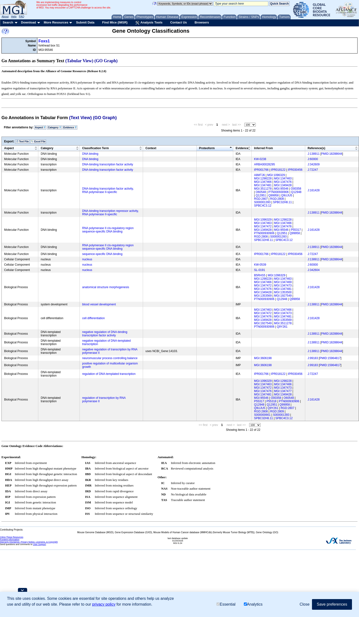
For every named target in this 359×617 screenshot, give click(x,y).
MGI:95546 (281, 188)
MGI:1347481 (263, 185)
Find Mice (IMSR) (115, 22)
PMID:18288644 (331, 153)
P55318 (271, 401)
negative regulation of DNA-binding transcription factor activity (104, 333)
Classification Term (95, 148)
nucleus (87, 259)
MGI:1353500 (283, 292)
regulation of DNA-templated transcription (109, 374)
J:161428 (313, 190)
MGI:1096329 (276, 175)
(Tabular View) (79, 60)
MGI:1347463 (283, 178)
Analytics (253, 604)
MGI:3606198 (263, 358)
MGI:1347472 (263, 226)
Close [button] (305, 604)
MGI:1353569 (263, 295)
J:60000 (313, 159)
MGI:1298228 (263, 178)
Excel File (38, 141)
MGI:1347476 (283, 182)
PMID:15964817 (330, 358)
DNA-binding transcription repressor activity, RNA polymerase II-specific (110, 212)
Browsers (202, 22)
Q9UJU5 (286, 195)
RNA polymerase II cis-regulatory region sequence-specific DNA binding (108, 229)
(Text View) (80, 117)
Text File (22, 141)
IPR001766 (261, 169)
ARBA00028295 (264, 164)
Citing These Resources (11, 537)
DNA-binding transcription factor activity (107, 164)
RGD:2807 (261, 199)
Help (13, 16)
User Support (39, 544)
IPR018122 (278, 169)
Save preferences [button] (332, 604)
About (5, 16)
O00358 (296, 188)
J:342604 (313, 270)
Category (54, 127)
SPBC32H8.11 (282, 202)
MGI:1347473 (283, 285)
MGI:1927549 (283, 295)
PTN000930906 (278, 192)
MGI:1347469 (283, 282)
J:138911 (313, 153)
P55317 (296, 229)
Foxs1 (44, 41)
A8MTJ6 (259, 175)
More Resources (56, 22)
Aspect (40, 127)
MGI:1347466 (263, 182)
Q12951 (260, 195)
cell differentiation (93, 318)
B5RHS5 (259, 275)
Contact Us (178, 22)
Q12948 (296, 192)
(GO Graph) (106, 60)
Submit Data (85, 22)
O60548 (260, 192)
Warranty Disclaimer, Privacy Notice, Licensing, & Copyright (29, 542)
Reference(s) (316, 148)
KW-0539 (260, 264)
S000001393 (262, 202)
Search (8, 22)
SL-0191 (259, 270)
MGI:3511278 (263, 188)
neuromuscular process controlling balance (109, 358)
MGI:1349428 (283, 185)
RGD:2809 (277, 411)
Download (28, 22)
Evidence (70, 127)
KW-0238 (260, 159)
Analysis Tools (148, 23)
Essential (225, 604)
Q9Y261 (282, 326)
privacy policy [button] (103, 604)
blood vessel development (99, 304)
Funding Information (9, 539)
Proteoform (207, 148)
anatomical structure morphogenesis (105, 287)
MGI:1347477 (283, 391)
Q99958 (273, 195)
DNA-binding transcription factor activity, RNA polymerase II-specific (108, 190)
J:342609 (313, 164)
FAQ (21, 16)
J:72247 (313, 169)
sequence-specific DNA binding (102, 254)
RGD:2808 (277, 199)
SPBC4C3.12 (262, 205)
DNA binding (90, 153)
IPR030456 (295, 169)
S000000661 (262, 414)
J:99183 (313, 358)
